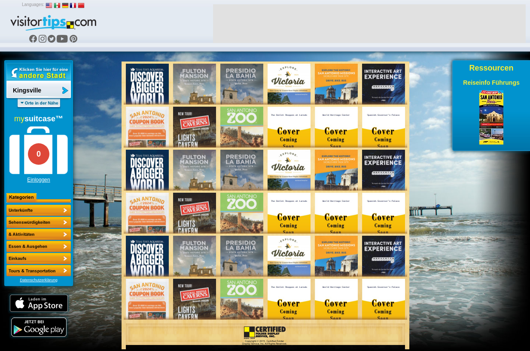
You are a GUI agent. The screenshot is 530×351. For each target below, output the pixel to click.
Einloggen (38, 180)
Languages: (33, 4)
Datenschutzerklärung (39, 280)
